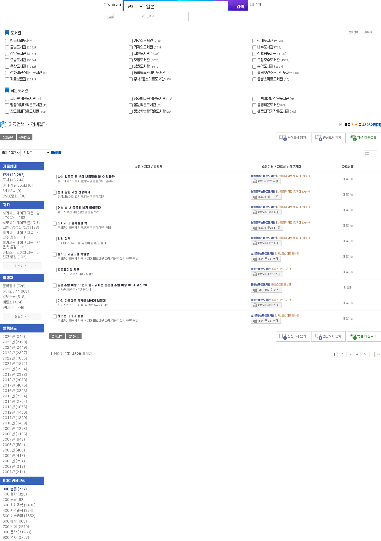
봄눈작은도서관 (148, 97)
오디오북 (12, 184)
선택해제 (368, 24)
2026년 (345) (14, 330)
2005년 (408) (14, 444)
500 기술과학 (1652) (19, 510)
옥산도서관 (18, 58)
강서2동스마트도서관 (149, 71)
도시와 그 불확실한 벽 (72, 217)
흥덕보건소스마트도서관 (274, 64)
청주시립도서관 (21, 32)
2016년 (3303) (15, 384)
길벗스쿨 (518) (14, 290)
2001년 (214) (14, 466)
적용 (60, 145)
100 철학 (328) (15, 488)
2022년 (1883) (15, 352)
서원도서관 (142, 45)
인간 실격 (64, 232)
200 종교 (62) (14, 493)
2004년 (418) (14, 449)
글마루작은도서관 (26, 90)
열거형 (367, 145)
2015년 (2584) (15, 390)
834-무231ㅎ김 (268, 314)
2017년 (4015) (15, 379)
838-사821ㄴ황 (268, 175)
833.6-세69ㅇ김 (268, 206)
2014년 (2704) (15, 395)
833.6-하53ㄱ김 (268, 299)
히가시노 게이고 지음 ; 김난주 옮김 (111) (21, 229)
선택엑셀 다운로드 (364, 130)
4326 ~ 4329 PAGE (378, 348)
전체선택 (353, 24)
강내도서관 (265, 32)
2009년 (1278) (15, 422)
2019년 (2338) (15, 368)
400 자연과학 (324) (18, 504)
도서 (14, 174)
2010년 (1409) (15, 417)
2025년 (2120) (15, 336)
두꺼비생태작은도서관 (276, 90)
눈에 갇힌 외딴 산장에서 (74, 186)
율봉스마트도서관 (270, 71)
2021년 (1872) (15, 357)
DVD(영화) (15, 190)
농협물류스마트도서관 (150, 64)
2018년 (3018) (15, 374)
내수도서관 (265, 39)
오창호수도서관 (268, 52)
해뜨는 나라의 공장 (70, 310)
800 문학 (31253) (17, 526)
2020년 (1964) (15, 363)
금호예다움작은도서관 (153, 90)
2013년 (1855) (15, 401)
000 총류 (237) (15, 483)
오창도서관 (142, 52)
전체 (14, 168)
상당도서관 (18, 45)
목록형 (374, 145)
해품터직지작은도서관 (277, 103)
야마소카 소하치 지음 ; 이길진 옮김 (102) (21, 248)
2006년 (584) (14, 438)
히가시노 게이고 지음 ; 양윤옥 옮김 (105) (21, 238)
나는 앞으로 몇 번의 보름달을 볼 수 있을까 (86, 170)
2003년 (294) (14, 455)
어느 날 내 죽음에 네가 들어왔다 (79, 201)
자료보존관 (18, 71)
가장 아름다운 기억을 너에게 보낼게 (82, 294)
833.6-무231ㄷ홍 (269, 221)
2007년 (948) (14, 433)
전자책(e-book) (18, 179)
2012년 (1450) (15, 406)
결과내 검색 (110, 5)
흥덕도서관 (265, 58)
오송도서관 (18, 52)
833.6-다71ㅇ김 (268, 237)
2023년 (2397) (15, 347)
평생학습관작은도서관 (153, 103)
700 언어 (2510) (16, 520)
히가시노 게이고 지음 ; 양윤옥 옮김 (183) (21, 209)
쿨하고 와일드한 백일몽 (73, 248)
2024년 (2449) (15, 341)
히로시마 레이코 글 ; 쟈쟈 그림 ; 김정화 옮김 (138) (21, 219)
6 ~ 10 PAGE (372, 348)
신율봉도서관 (266, 45)
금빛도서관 (18, 39)
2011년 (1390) (15, 411)
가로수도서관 (143, 32)
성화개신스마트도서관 (26, 64)
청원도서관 (142, 58)
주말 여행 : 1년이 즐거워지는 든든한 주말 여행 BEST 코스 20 (102, 279)
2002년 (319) (14, 460)
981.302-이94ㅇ (269, 283)
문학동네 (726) (14, 280)
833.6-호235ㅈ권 (269, 268)
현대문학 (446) (14, 301)
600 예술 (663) (15, 515)
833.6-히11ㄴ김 (268, 190)
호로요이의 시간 (68, 263)
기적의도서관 (143, 39)
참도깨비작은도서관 (28, 103)
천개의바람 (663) (16, 285)
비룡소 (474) (12, 296)
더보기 (22, 260)
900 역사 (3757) (16, 531)
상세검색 (256, 6)
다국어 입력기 (273, 6)
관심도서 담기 (293, 130)
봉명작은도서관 (271, 97)
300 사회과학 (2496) (19, 499)
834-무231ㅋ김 (268, 252)
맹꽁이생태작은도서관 (29, 97)
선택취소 (24, 129)
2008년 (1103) (15, 428)
